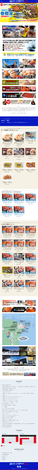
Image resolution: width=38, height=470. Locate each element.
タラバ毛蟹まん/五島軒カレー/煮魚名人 (9, 405)
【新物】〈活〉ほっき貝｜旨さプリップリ (9, 398)
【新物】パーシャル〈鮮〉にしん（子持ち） (10, 400)
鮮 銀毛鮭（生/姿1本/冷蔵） (7, 425)
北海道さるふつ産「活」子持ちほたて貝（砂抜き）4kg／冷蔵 (19, 289)
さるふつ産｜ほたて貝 (6, 391)
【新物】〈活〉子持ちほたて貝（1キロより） (10, 393)
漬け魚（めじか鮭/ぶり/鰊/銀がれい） (9, 416)
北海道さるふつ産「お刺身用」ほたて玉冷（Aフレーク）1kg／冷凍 (7, 143)
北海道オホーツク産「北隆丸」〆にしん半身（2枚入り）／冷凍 (19, 262)
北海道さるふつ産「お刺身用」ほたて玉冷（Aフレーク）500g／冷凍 (19, 143)
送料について (4, 456)
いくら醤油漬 (4, 406)
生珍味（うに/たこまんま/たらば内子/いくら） (10, 415)
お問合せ (4, 459)
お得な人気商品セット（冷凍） (7, 403)
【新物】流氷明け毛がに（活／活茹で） (9, 386)
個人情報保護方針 (5, 454)
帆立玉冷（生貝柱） (30, 393)
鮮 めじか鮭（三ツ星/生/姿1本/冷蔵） (28, 423)
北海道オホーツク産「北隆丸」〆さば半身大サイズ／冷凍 (19, 157)
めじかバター (17, 410)
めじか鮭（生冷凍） (24, 410)
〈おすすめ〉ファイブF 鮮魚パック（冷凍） (10, 401)
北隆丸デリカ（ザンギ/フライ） (8, 418)
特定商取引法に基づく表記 (7, 452)
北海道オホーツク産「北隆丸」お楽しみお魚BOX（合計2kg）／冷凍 (30, 140)
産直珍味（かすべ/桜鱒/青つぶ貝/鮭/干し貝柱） (10, 420)
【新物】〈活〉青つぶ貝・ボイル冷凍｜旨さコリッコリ (12, 396)
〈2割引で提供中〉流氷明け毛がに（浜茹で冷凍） (26, 386)
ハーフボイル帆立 (23, 393)
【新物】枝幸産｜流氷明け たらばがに (9, 388)
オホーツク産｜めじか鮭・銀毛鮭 (8, 408)
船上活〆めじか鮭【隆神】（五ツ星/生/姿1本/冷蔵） (11, 423)
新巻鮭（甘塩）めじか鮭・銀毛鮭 (8, 410)
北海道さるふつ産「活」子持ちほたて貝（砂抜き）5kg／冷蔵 (19, 275)
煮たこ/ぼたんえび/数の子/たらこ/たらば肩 (10, 411)
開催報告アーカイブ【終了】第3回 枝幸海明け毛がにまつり (17, 122)
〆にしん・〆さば (5, 413)
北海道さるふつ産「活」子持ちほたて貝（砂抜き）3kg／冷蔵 (7, 289)
